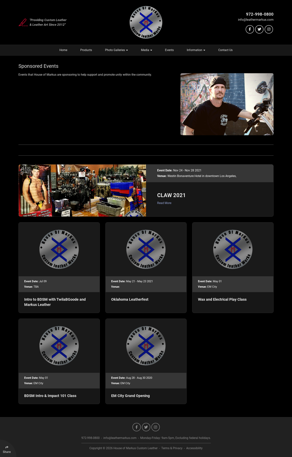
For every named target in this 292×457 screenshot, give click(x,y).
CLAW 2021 (171, 195)
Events (169, 50)
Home (63, 50)
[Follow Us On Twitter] (259, 29)
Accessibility (194, 448)
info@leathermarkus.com (256, 19)
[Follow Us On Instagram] (269, 29)
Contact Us (225, 50)
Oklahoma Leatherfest (129, 299)
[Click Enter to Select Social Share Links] (8, 448)
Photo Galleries (116, 50)
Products (86, 50)
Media (146, 50)
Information (196, 50)
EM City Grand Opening (130, 395)
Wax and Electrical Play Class (222, 299)
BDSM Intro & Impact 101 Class (50, 395)
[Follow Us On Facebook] (250, 29)
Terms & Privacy (171, 448)
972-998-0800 (260, 14)
